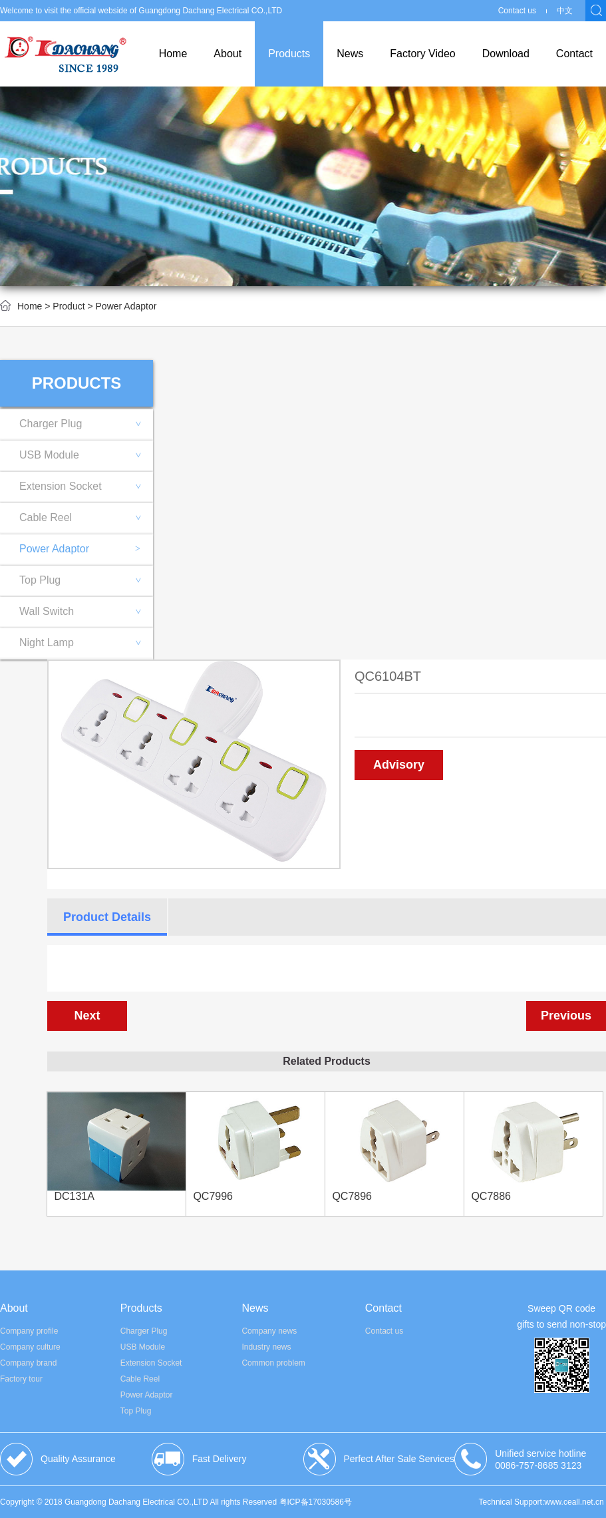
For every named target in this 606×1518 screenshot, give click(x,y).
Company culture (30, 1347)
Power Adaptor (79, 549)
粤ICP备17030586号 (315, 1502)
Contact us (517, 10)
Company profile (29, 1331)
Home (173, 53)
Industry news (266, 1347)
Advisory (398, 764)
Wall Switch (85, 611)
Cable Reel (85, 517)
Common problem (273, 1363)
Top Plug (85, 580)
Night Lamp (85, 642)
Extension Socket (85, 486)
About (227, 53)
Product (68, 306)
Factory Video (422, 53)
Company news (269, 1331)
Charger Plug (85, 423)
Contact (574, 53)
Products (289, 53)
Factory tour (21, 1379)
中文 (565, 10)
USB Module (85, 455)
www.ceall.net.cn (573, 1502)
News (350, 53)
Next (87, 1015)
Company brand (28, 1363)
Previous (566, 1015)
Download (506, 53)
